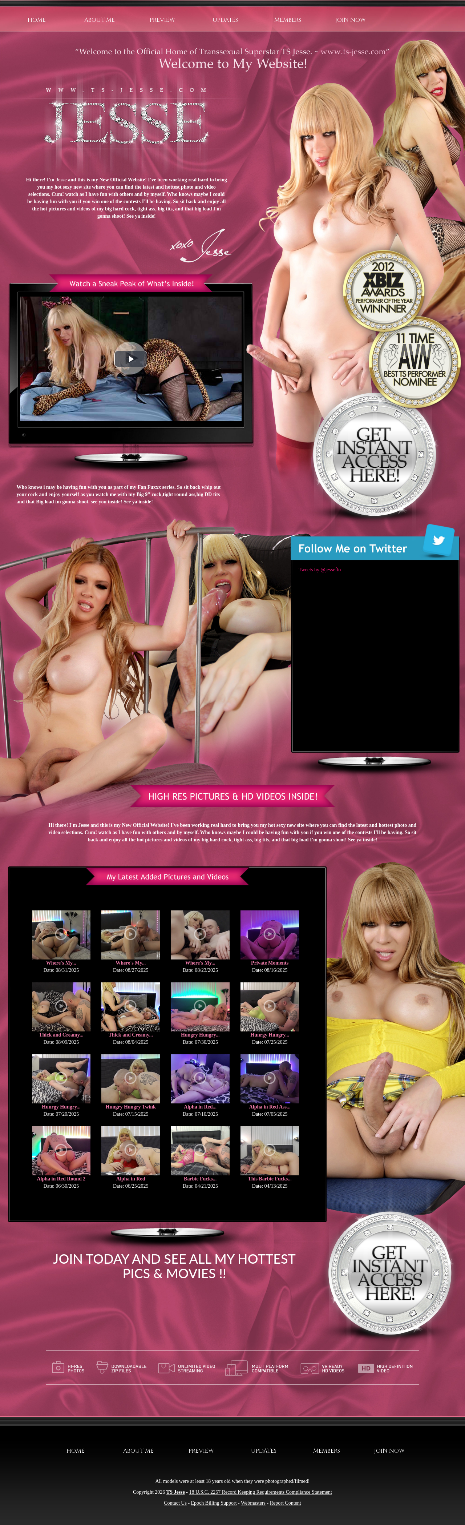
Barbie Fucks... (200, 1179)
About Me (99, 20)
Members (287, 20)
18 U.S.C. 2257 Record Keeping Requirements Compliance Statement (260, 1492)
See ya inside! (141, 216)
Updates (225, 20)
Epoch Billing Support (214, 1503)
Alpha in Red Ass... (270, 1107)
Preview (162, 20)
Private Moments (269, 963)
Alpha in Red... (200, 1107)
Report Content (285, 1503)
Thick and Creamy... (61, 1035)
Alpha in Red (130, 1179)
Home (37, 20)
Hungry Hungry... (200, 1035)
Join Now (350, 20)
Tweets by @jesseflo (320, 569)
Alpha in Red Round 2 (61, 1179)
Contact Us (175, 1503)
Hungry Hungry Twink (131, 1107)
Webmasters (253, 1503)
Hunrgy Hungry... (269, 1035)
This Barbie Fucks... (270, 1179)
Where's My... (61, 963)
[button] (130, 359)
